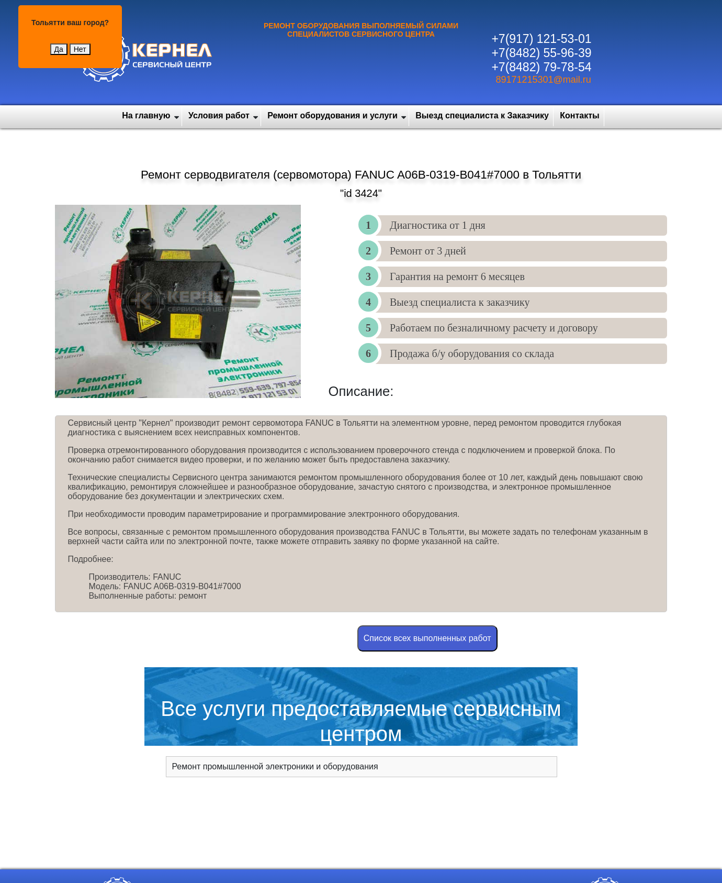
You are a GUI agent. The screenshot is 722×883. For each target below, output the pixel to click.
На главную (146, 115)
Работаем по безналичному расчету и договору (494, 328)
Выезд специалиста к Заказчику (482, 115)
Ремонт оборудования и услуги (332, 115)
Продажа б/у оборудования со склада (472, 353)
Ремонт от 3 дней (428, 251)
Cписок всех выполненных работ (427, 638)
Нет (80, 49)
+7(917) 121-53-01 (541, 39)
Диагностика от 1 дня (438, 225)
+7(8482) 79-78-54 (541, 67)
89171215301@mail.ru (543, 79)
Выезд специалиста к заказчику (459, 302)
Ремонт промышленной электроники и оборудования (275, 766)
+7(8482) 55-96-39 (541, 53)
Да (58, 49)
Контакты (579, 115)
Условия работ (219, 115)
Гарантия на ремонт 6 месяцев (457, 276)
